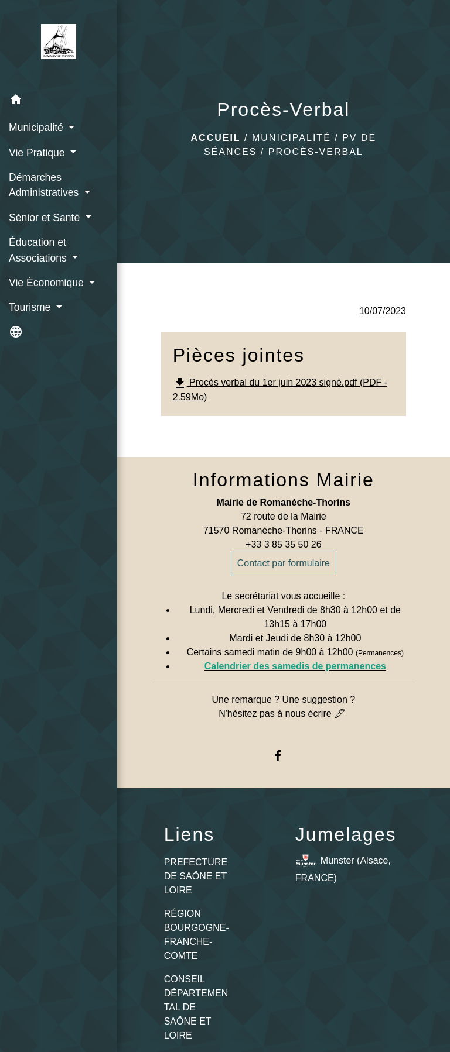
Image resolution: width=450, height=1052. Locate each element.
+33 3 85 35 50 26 (283, 544)
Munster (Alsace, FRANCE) (343, 867)
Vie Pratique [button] (38, 153)
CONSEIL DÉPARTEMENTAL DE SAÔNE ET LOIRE (196, 1007)
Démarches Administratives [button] (45, 184)
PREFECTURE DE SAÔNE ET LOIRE (195, 876)
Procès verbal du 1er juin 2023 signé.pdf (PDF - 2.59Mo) (280, 389)
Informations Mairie (283, 479)
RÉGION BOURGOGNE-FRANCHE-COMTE (196, 935)
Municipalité (291, 138)
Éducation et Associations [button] (39, 249)
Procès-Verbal (315, 152)
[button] (58, 101)
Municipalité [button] (37, 127)
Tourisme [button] (31, 307)
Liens (189, 834)
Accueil (216, 138)
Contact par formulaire (283, 563)
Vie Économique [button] (48, 282)
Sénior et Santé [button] (46, 218)
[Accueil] (58, 44)
